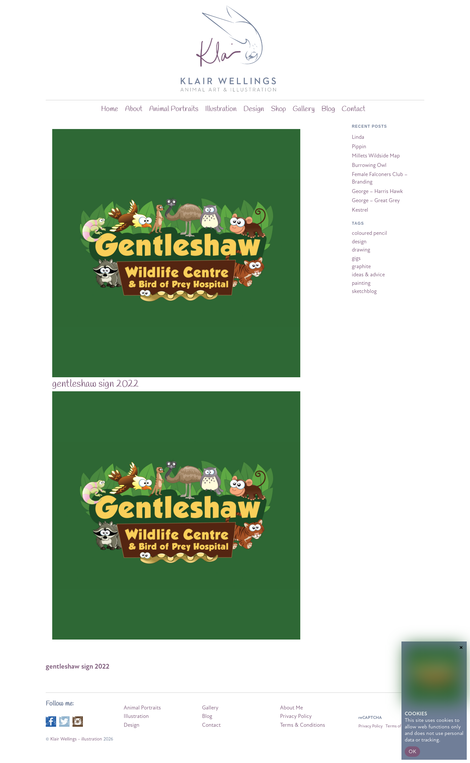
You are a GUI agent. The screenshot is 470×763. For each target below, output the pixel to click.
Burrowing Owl (369, 165)
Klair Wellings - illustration (76, 739)
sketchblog (364, 291)
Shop (278, 109)
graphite (361, 266)
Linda (358, 137)
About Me (291, 708)
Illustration (221, 109)
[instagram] (77, 721)
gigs (356, 258)
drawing (361, 250)
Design (253, 109)
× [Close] (461, 740)
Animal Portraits (173, 109)
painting (361, 283)
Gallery (304, 109)
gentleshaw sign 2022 (95, 384)
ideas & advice (368, 274)
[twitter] (64, 721)
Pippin (359, 146)
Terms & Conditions (302, 725)
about (133, 109)
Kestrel (360, 210)
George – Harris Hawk (377, 191)
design (359, 241)
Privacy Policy (296, 716)
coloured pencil (369, 233)
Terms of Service (400, 726)
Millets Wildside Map (376, 156)
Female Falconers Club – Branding (380, 178)
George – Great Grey (376, 200)
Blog (207, 716)
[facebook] (51, 721)
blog (328, 109)
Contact (353, 109)
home (109, 109)
